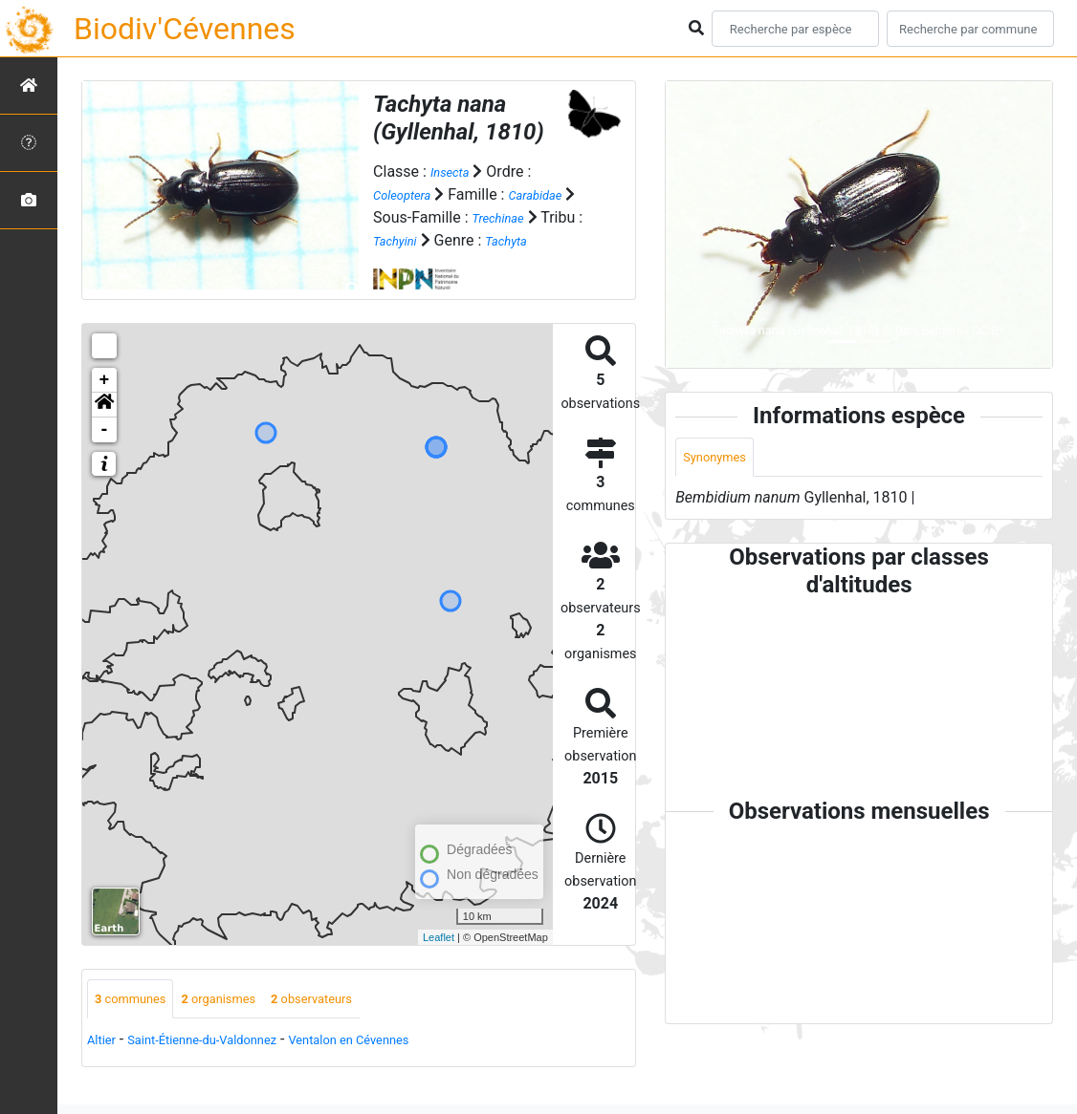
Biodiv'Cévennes (185, 29)
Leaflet (438, 959)
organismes (245, 1024)
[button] (104, 428)
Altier (104, 1067)
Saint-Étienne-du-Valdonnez (228, 1067)
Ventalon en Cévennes (408, 1067)
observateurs (357, 1024)
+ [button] (104, 403)
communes (139, 1024)
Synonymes (722, 459)
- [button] (104, 452)
